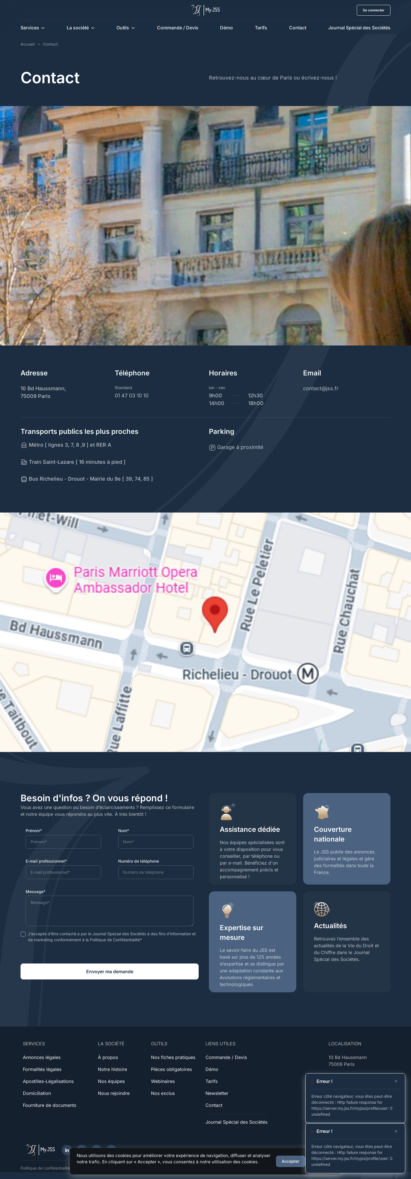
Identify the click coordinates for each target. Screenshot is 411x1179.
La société (78, 28)
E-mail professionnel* (46, 861)
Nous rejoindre (114, 1093)
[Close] (396, 1081)
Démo (226, 28)
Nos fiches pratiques (173, 1057)
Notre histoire (112, 1069)
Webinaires (163, 1081)
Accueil (28, 44)
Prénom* (34, 830)
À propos (108, 1057)
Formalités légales (42, 1069)
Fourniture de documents (49, 1105)
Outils (122, 28)
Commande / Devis (177, 28)
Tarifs (261, 28)
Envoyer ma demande (109, 971)
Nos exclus (163, 1093)
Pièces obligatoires (171, 1069)
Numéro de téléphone (138, 861)
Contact (297, 28)
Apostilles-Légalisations (48, 1081)
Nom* (123, 830)
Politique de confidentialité (45, 1168)
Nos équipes (111, 1081)
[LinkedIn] (67, 1150)
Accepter (290, 1161)
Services (30, 28)
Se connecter (373, 10)
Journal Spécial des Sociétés (359, 28)
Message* (35, 891)
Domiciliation (37, 1093)
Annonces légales (42, 1057)
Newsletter (217, 1093)
